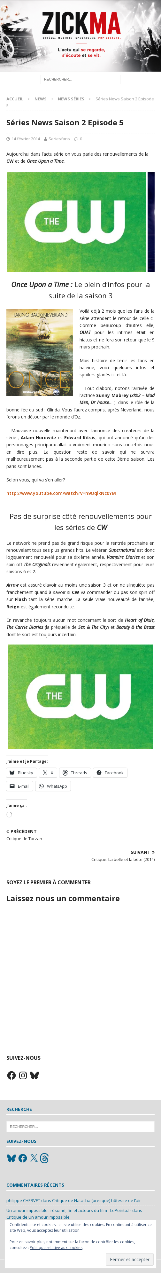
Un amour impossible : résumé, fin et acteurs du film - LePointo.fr (68, 1210)
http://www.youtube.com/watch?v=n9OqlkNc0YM (61, 493)
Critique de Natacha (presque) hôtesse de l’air (96, 1200)
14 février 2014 (26, 139)
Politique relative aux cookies (56, 1247)
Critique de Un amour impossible (38, 1217)
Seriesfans (59, 139)
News (40, 99)
